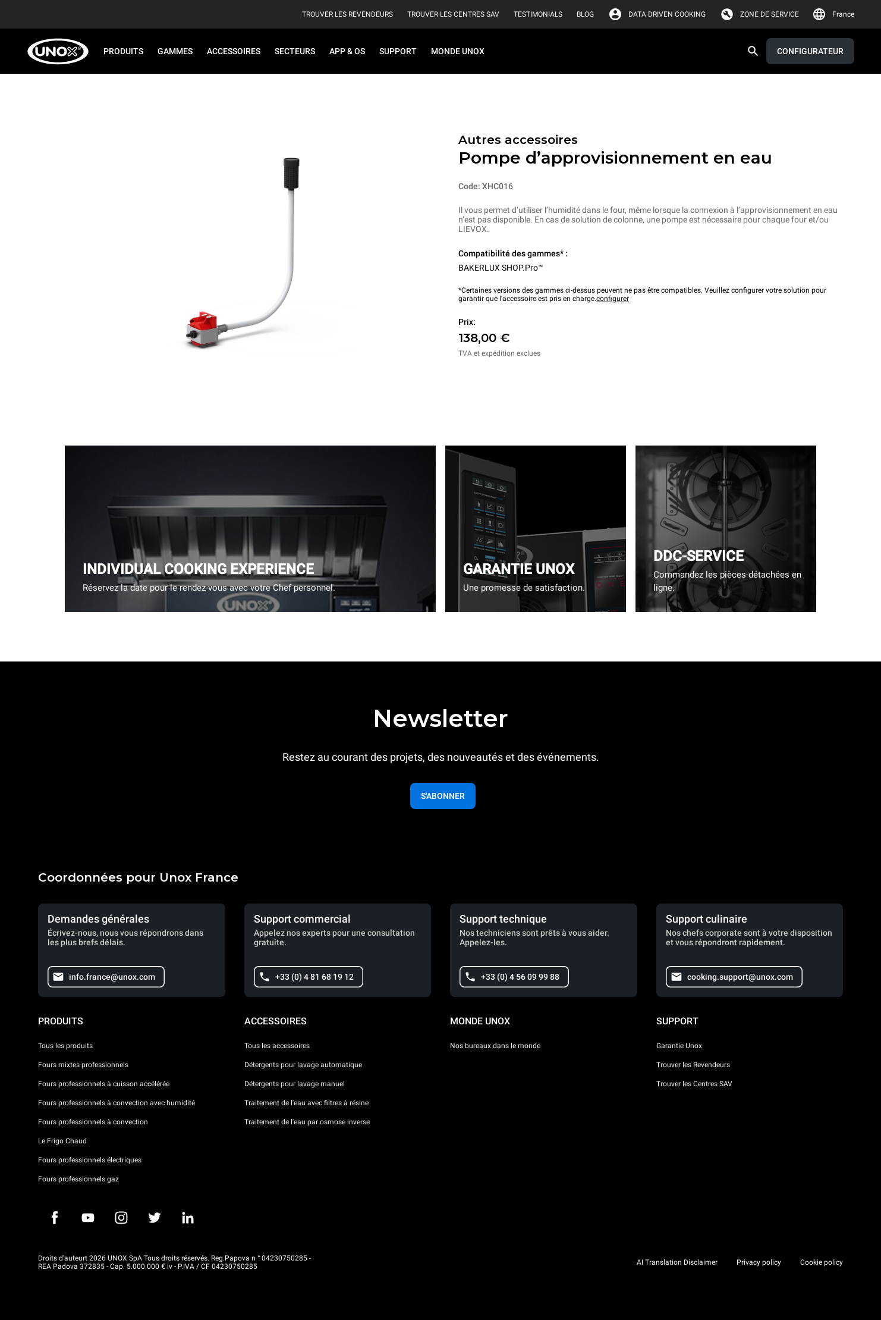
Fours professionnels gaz (78, 1179)
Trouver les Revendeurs (693, 1065)
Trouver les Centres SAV (694, 1084)
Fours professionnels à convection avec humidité (116, 1103)
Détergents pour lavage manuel (294, 1084)
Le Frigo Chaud (62, 1141)
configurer (612, 298)
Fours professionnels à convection (93, 1122)
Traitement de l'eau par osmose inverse (307, 1122)
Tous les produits (65, 1046)
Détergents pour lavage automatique (303, 1065)
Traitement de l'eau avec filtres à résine (306, 1103)
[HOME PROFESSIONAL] (61, 51)
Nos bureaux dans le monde (495, 1046)
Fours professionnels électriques (89, 1160)
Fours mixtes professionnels (83, 1065)
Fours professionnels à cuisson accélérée (103, 1084)
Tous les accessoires (277, 1046)
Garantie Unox (679, 1046)
